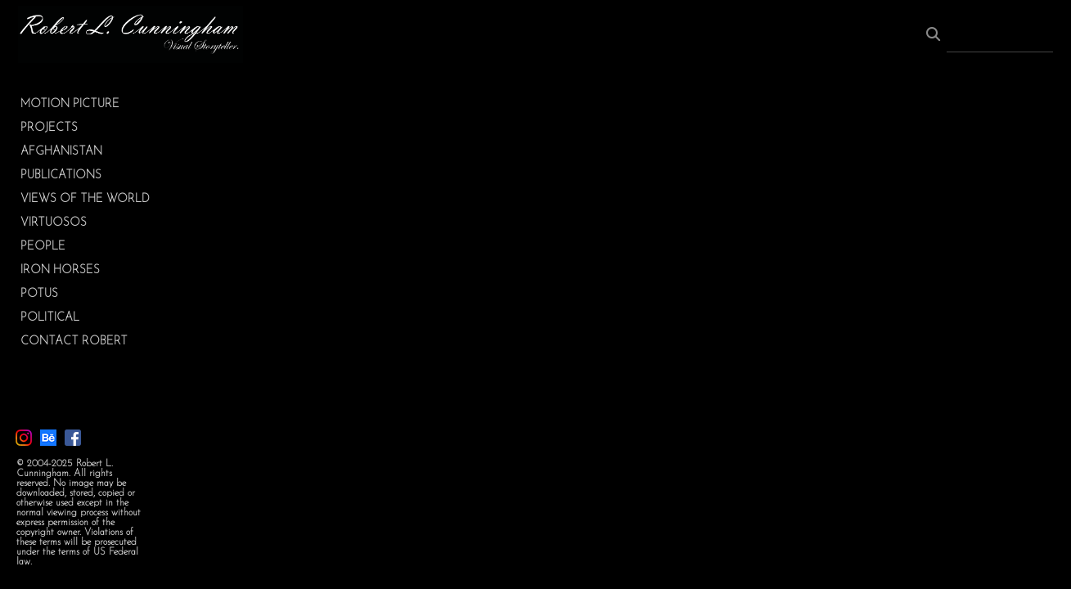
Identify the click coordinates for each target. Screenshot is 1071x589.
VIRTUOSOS (53, 223)
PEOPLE (42, 247)
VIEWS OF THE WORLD (85, 199)
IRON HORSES (60, 270)
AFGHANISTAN (61, 152)
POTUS (39, 294)
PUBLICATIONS (60, 175)
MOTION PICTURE (69, 104)
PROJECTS (49, 128)
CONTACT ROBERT (74, 341)
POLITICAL (49, 318)
